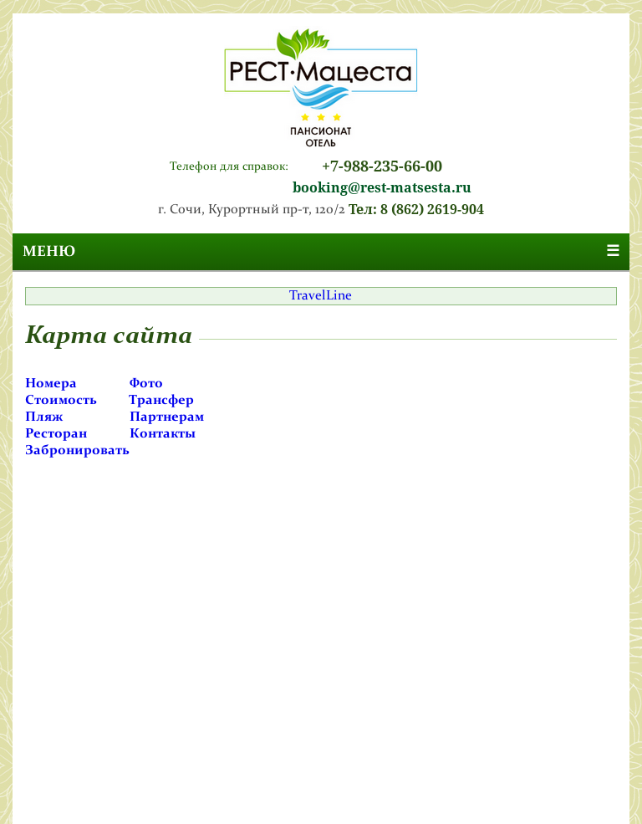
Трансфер (162, 400)
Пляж (44, 417)
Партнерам (167, 417)
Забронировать (77, 451)
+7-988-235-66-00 (382, 166)
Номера (51, 384)
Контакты (163, 434)
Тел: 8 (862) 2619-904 (416, 210)
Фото (146, 384)
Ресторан (56, 434)
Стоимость (61, 400)
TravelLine (320, 296)
